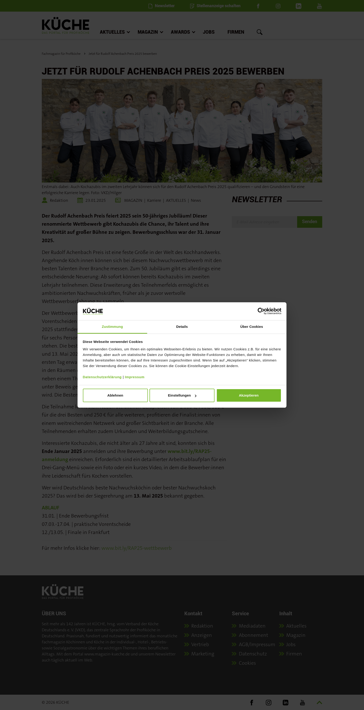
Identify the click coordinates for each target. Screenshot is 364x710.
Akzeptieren (249, 395)
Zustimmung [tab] (112, 327)
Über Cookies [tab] (251, 327)
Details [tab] (182, 327)
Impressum (135, 377)
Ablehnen (115, 395)
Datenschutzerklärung (102, 377)
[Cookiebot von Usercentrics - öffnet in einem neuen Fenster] (261, 311)
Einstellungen (182, 395)
